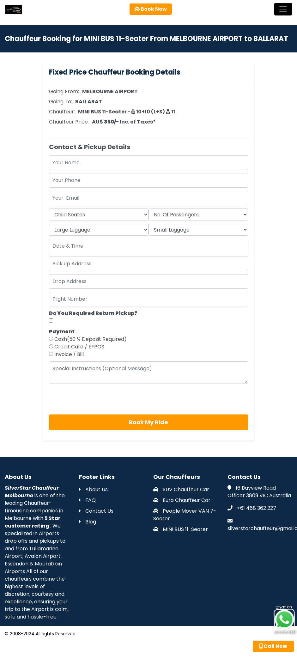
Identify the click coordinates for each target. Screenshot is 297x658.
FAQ (87, 500)
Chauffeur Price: (69, 121)
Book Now (151, 9)
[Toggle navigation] (283, 9)
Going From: (64, 91)
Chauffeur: (62, 111)
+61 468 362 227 (256, 508)
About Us (93, 489)
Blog (87, 521)
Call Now (273, 646)
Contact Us (96, 511)
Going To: (60, 101)
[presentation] (97, 399)
